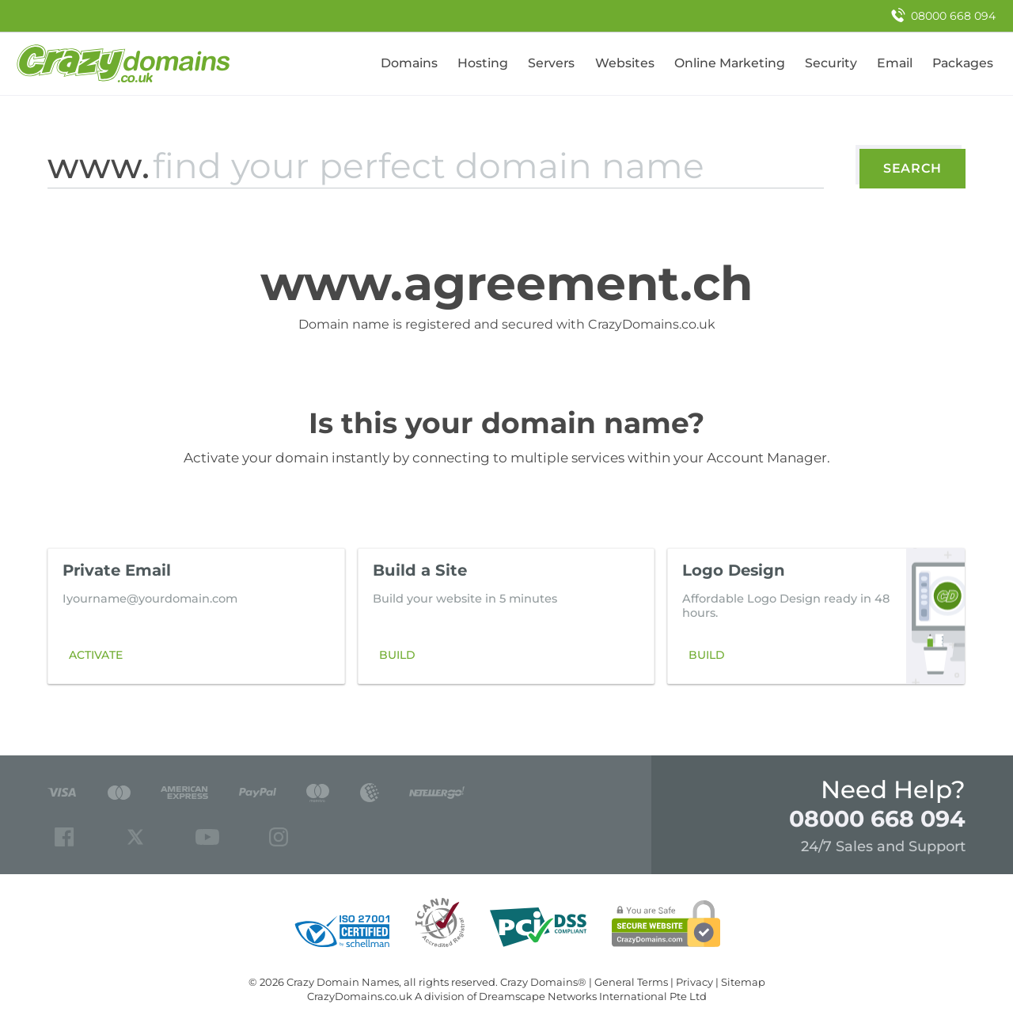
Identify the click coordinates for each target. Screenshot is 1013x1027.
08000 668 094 (877, 818)
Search (912, 168)
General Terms (631, 982)
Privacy (694, 982)
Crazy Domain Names (342, 982)
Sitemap (743, 982)
